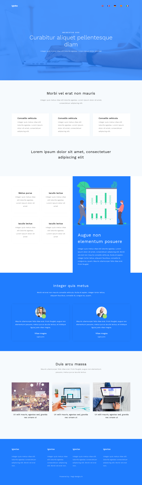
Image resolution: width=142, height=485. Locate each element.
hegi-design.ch (77, 476)
